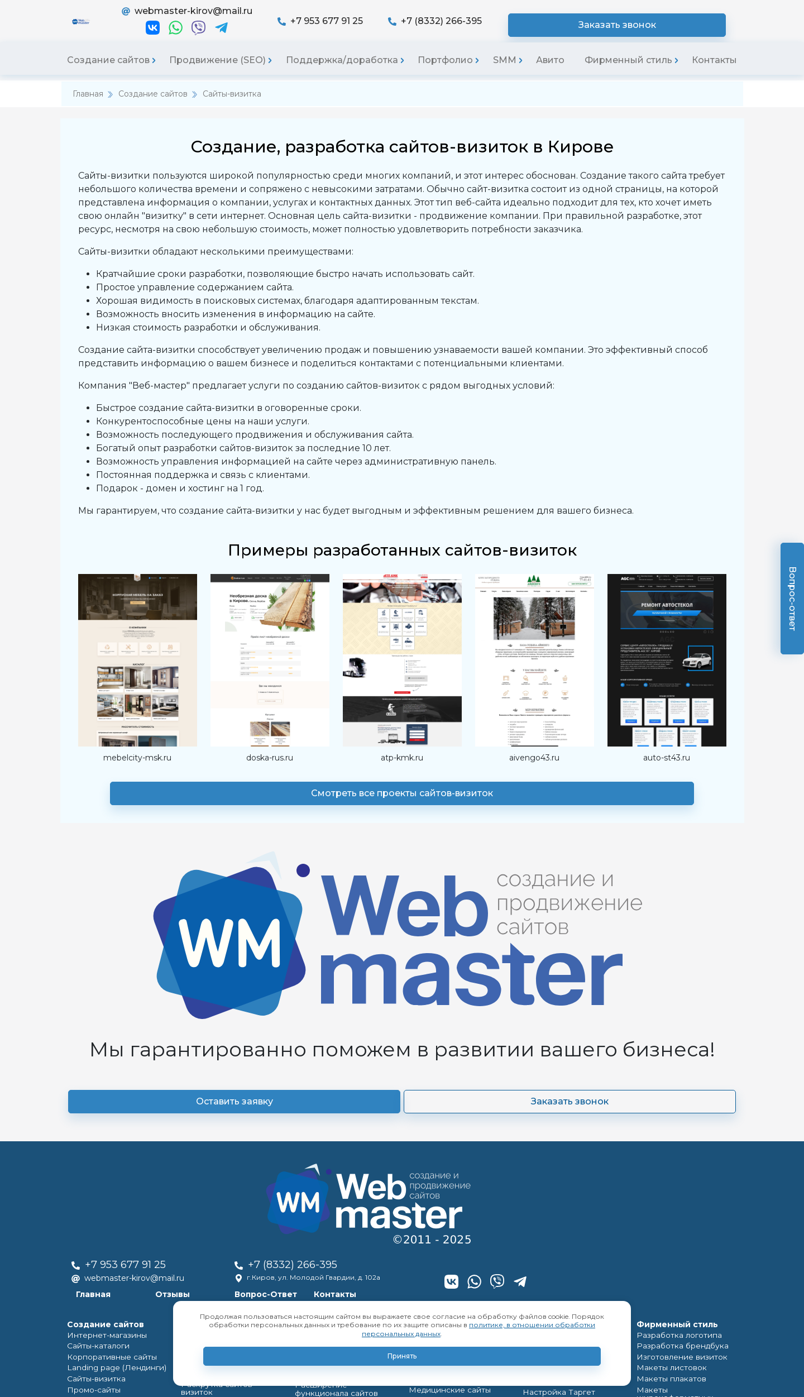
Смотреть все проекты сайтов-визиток (402, 804)
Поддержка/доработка (342, 70)
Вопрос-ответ (792, 598)
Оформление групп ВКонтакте (559, 1145)
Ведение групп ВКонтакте (569, 1163)
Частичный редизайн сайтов (344, 1224)
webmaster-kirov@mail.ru (287, 16)
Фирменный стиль (628, 70)
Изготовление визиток (677, 1165)
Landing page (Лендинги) (109, 1178)
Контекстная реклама (219, 1252)
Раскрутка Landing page (222, 1163)
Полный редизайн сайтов (340, 1211)
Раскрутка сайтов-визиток (227, 1188)
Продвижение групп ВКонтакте (559, 1180)
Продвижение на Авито (564, 1290)
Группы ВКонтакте (441, 1217)
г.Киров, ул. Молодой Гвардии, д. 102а (475, 1067)
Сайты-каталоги (95, 1153)
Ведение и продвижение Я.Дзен (567, 1249)
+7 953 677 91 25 (420, 26)
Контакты (714, 70)
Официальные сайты (103, 1217)
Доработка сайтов (327, 1198)
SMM (504, 70)
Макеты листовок (667, 1178)
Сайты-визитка (232, 104)
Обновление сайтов (331, 1237)
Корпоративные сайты (107, 1165)
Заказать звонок (672, 26)
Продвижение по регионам (230, 1214)
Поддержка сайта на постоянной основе (331, 1145)
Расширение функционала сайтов (343, 1180)
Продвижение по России (225, 1227)
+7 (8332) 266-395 (535, 26)
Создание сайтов (108, 70)
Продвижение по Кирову (226, 1201)
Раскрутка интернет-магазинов (217, 1145)
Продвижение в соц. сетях (227, 1175)
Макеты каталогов (668, 1240)
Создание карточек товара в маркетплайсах (684, 1257)
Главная (88, 104)
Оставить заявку (321, 987)
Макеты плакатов (666, 1191)
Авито (550, 70)
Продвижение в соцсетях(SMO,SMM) (558, 1272)
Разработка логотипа (675, 1140)
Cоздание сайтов (101, 1126)
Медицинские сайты (102, 1230)
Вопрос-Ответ (431, 1084)
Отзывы (338, 1084)
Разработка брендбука (678, 1153)
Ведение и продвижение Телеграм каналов (567, 1226)
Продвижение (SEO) (217, 70)
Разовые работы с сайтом (340, 1163)
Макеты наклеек (665, 1227)
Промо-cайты (90, 1204)
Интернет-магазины (102, 1140)
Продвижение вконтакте (224, 1240)
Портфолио (445, 70)
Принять (402, 1356)
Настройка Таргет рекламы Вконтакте (571, 1203)
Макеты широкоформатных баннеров (685, 1209)
